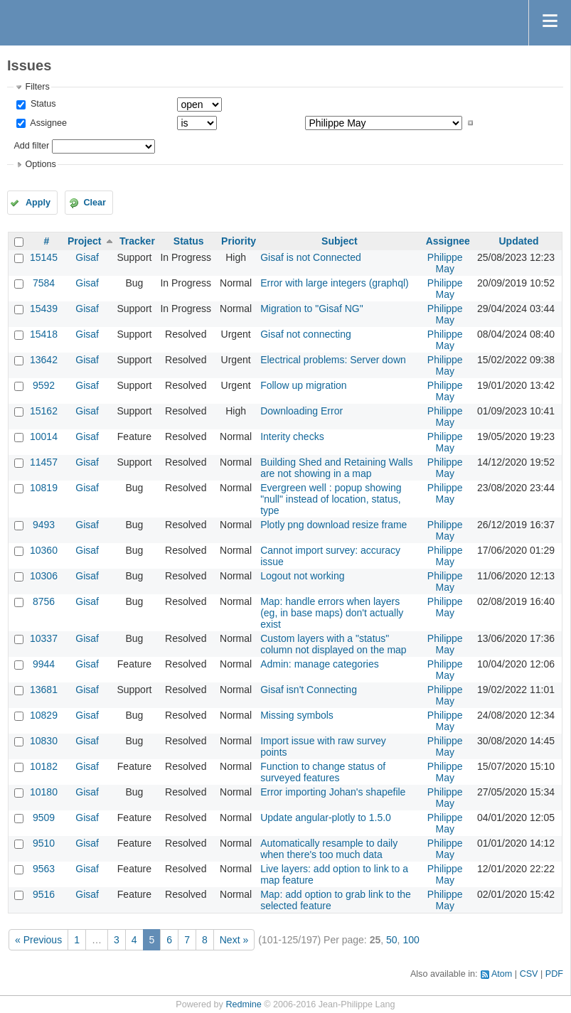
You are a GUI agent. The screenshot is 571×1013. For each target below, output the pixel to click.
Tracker (137, 241)
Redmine (243, 1004)
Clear (94, 203)
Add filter (31, 146)
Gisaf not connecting (305, 334)
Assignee (47, 123)
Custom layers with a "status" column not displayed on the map (333, 644)
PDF (554, 974)
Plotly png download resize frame (333, 524)
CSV (529, 974)
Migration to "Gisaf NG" (311, 308)
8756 (44, 601)
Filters (37, 87)
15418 (44, 334)
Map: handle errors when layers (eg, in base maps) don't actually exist (331, 613)
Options (40, 164)
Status (41, 104)
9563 (44, 868)
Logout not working (302, 575)
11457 (44, 462)
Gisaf (87, 257)
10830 (44, 740)
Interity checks (292, 436)
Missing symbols (296, 715)
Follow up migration (303, 385)
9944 (44, 664)
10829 (44, 715)
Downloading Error (301, 411)
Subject (339, 241)
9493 (44, 524)
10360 (44, 550)
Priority (238, 241)
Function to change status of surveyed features (322, 772)
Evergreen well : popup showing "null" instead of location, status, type (330, 499)
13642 (44, 359)
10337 (44, 638)
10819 (44, 487)
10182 (44, 766)
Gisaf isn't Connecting (308, 689)
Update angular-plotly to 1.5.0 (325, 817)
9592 (44, 385)
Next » (234, 939)
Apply (38, 203)
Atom (501, 974)
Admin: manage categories (319, 664)
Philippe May (445, 263)
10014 (44, 436)
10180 (44, 792)
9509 (44, 817)
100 (410, 939)
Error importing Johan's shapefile (332, 792)
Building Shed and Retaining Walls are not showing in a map (336, 467)
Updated (518, 241)
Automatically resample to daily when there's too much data (328, 848)
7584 (44, 283)
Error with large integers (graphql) (334, 283)
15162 (44, 411)
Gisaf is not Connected (310, 257)
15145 (44, 257)
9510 (44, 843)
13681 (44, 689)
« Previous (38, 939)
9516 (44, 894)
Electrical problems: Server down (333, 359)
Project (84, 241)
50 (391, 939)
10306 (44, 575)
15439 (44, 308)
